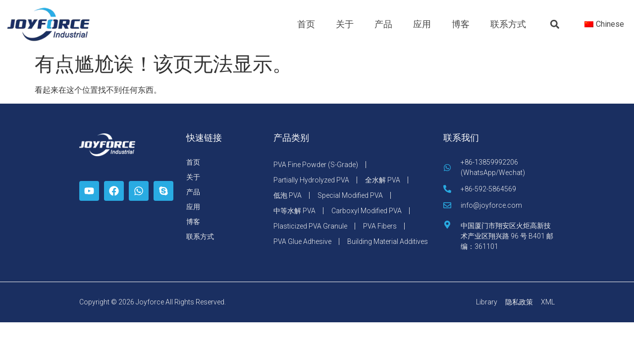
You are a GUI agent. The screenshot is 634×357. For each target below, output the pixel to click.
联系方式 (508, 24)
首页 (306, 24)
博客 (461, 24)
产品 (383, 24)
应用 (422, 24)
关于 (345, 24)
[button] (555, 24)
